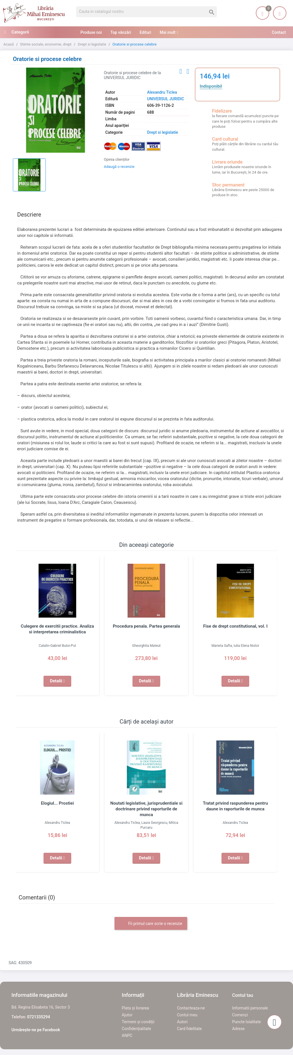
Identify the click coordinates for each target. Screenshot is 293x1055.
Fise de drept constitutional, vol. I (235, 626)
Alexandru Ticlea (162, 92)
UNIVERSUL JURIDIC (165, 99)
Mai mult (167, 32)
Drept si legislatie (162, 132)
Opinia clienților (117, 159)
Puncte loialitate (246, 1021)
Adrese (238, 1028)
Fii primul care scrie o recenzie (150, 924)
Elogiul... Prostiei (57, 803)
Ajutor (127, 1015)
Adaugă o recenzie (119, 166)
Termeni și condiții (138, 1021)
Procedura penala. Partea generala (146, 626)
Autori (182, 1021)
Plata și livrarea (135, 1008)
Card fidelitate (189, 1028)
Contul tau (242, 995)
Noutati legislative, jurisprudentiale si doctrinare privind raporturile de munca (146, 809)
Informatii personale (250, 1008)
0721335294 (38, 1017)
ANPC (127, 1035)
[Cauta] (146, 11)
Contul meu (187, 1015)
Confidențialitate (136, 1028)
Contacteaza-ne (191, 1008)
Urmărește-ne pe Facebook (35, 1030)
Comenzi (240, 1015)
